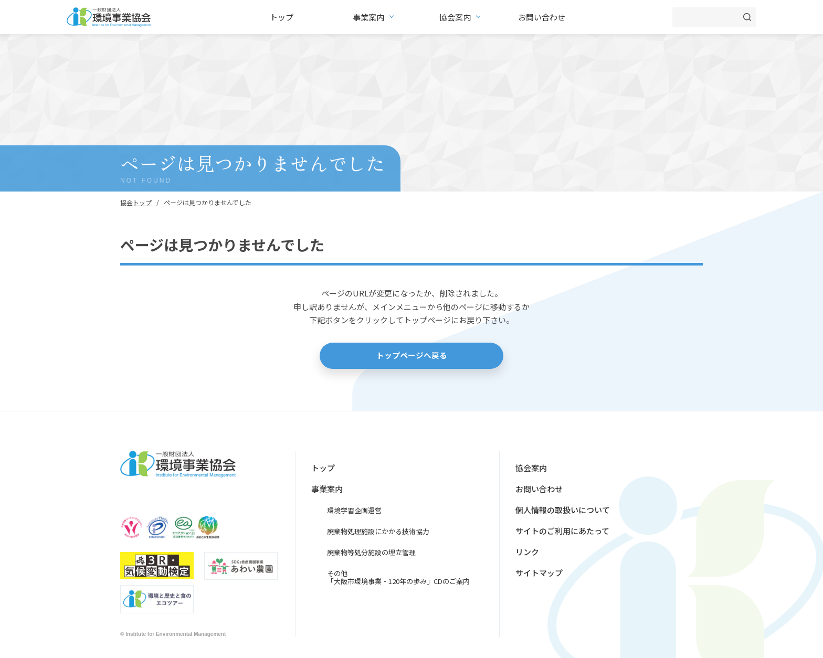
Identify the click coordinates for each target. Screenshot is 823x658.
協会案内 (455, 17)
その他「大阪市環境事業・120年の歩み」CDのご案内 (398, 577)
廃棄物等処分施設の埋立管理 (371, 552)
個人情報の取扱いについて (562, 509)
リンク (527, 551)
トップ (281, 17)
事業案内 (368, 17)
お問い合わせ (541, 17)
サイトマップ (539, 572)
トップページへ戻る (411, 355)
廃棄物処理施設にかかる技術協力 (378, 531)
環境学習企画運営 (354, 510)
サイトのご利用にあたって (562, 530)
